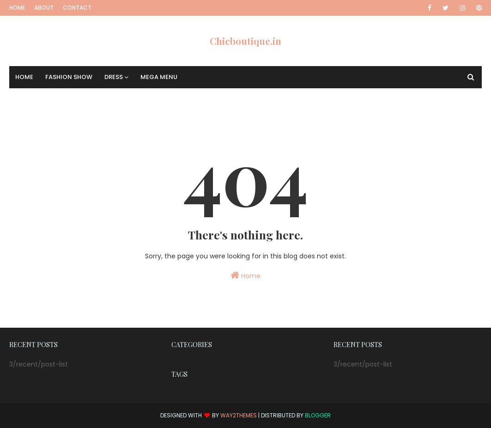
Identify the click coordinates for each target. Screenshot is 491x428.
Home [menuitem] (24, 77)
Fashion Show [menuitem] (68, 77)
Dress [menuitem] (113, 77)
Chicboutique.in (245, 41)
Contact (77, 8)
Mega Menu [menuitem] (158, 77)
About (44, 8)
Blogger (318, 415)
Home (17, 8)
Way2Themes (238, 415)
